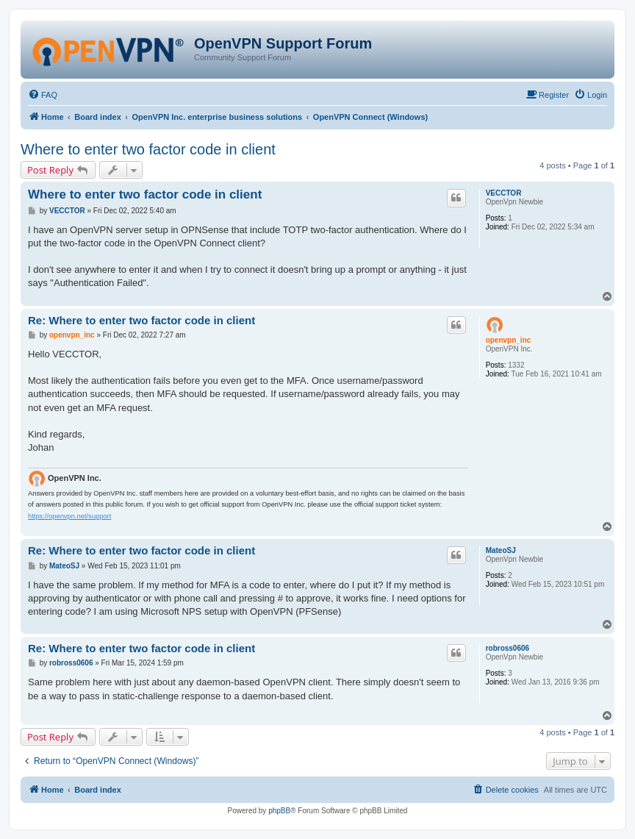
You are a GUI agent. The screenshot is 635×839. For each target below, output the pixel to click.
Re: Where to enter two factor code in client (141, 320)
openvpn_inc (508, 340)
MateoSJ (501, 550)
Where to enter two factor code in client (148, 149)
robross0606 (507, 648)
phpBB (279, 811)
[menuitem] (42, 95)
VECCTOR (504, 193)
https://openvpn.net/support (69, 516)
